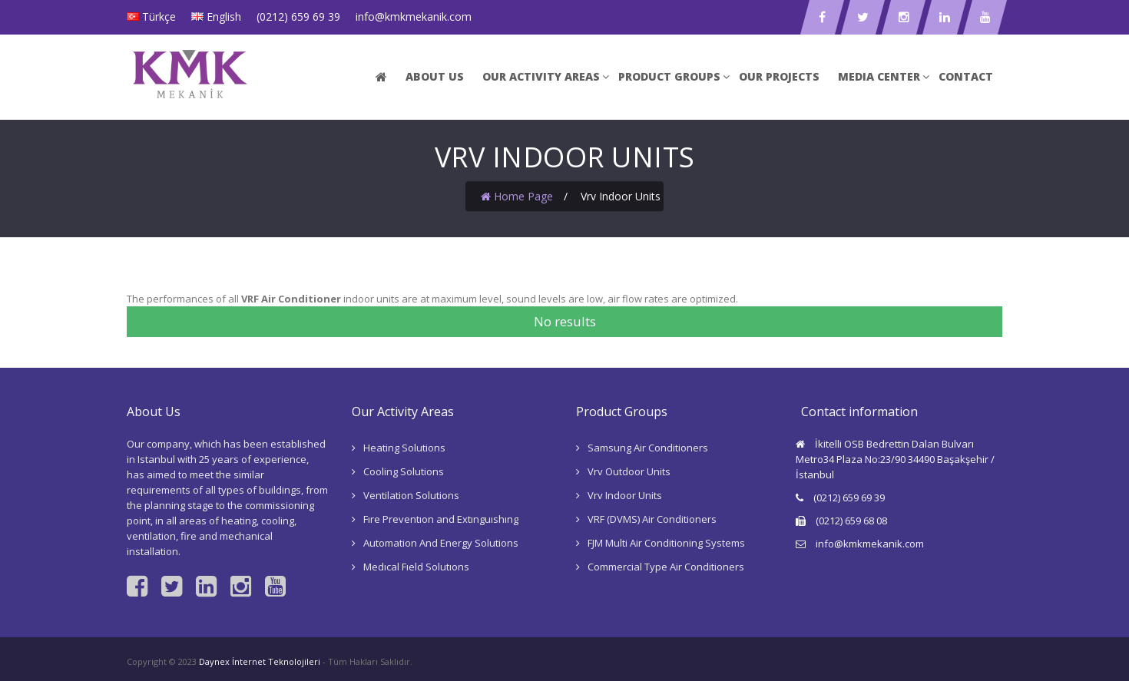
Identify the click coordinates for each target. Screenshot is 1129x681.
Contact (966, 76)
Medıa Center (879, 76)
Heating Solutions (404, 448)
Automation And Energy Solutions (440, 543)
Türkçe (159, 16)
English (224, 16)
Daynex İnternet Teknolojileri (259, 661)
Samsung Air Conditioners (648, 448)
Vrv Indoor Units (625, 495)
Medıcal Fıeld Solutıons (416, 567)
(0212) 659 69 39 (298, 16)
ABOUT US (435, 76)
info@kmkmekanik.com (414, 16)
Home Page (517, 196)
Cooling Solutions (403, 471)
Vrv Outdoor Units (629, 471)
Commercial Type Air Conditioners (666, 567)
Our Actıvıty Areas (541, 76)
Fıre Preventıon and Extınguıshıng (440, 519)
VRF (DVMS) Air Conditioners (652, 519)
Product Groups (669, 76)
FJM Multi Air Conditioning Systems (666, 543)
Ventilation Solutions (411, 495)
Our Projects (779, 76)
